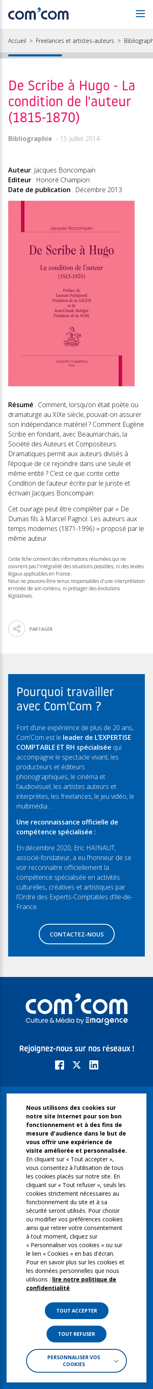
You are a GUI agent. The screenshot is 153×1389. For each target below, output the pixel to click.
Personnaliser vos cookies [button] (73, 1361)
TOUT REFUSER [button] (76, 1334)
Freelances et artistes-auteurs (75, 41)
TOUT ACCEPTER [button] (76, 1310)
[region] (76, 43)
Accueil (17, 41)
